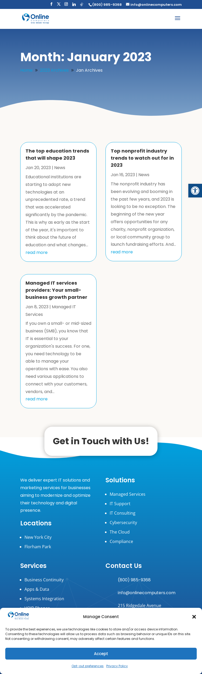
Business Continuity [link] (44, 580)
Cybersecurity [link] (123, 522)
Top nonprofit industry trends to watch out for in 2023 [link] (142, 158)
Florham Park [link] (37, 547)
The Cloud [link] (120, 532)
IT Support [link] (120, 503)
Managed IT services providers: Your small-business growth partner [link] (56, 290)
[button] (194, 616)
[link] (195, 190)
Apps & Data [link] (36, 589)
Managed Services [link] (127, 494)
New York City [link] (38, 537)
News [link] (59, 168)
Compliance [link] (121, 541)
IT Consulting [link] (122, 513)
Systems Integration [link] (44, 599)
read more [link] (37, 252)
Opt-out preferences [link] (88, 666)
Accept (101, 653)
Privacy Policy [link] (117, 666)
